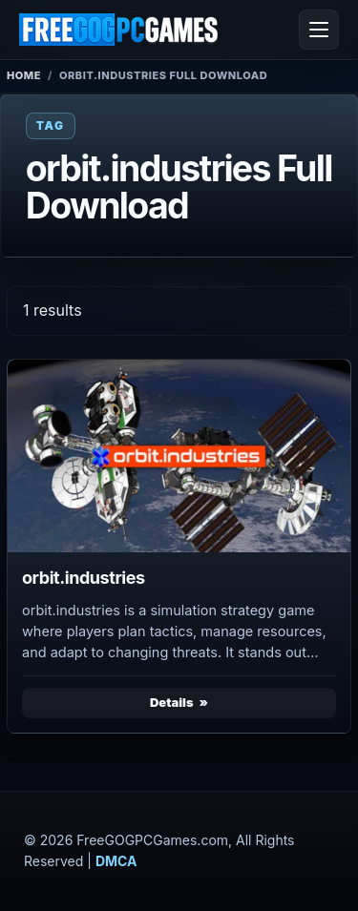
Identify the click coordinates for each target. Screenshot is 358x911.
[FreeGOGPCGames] (119, 29)
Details (172, 702)
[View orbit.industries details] (179, 456)
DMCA (116, 861)
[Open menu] (319, 30)
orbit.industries (83, 578)
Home (24, 75)
